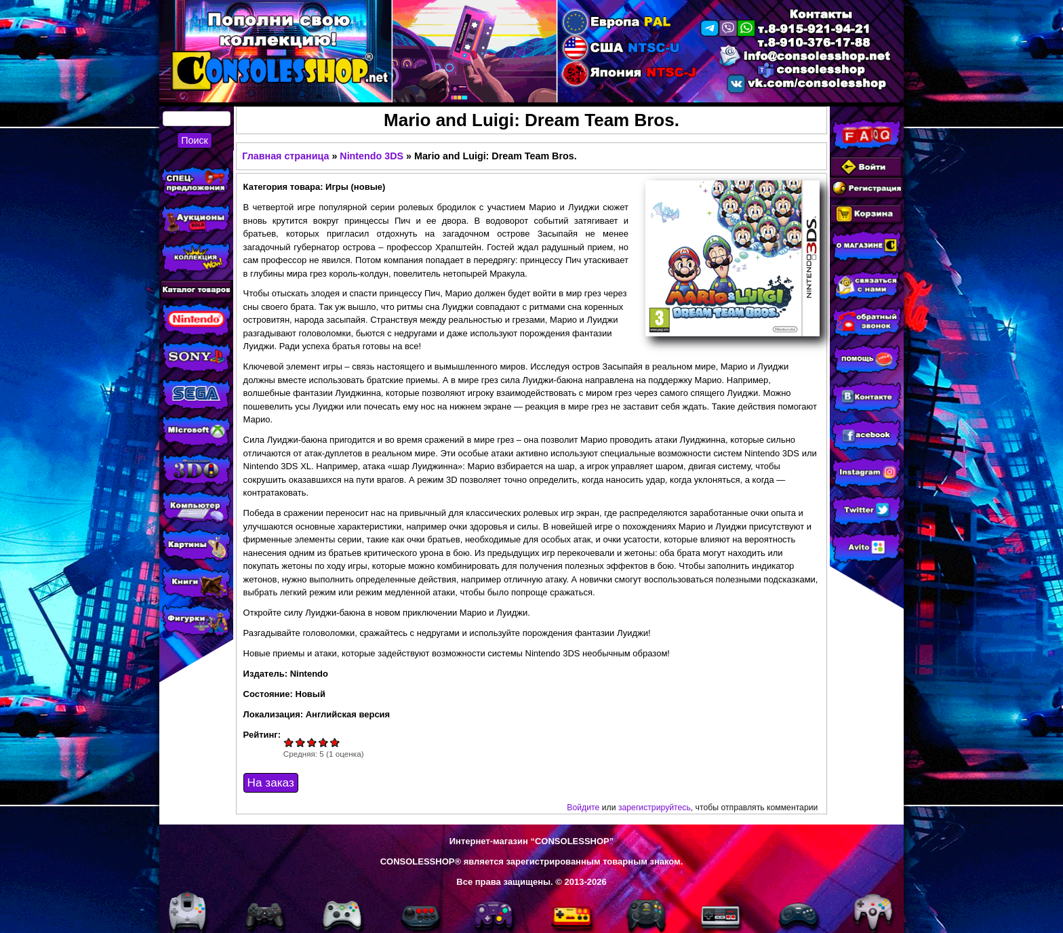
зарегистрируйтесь (654, 807)
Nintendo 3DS (371, 156)
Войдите (583, 807)
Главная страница (285, 156)
